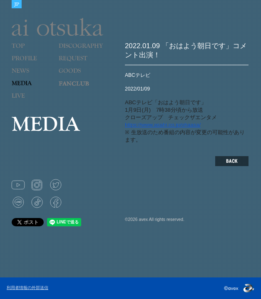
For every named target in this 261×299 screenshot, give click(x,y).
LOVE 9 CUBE (78, 88)
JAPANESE (17, 4)
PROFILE (28, 63)
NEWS (32, 76)
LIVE (32, 101)
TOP (32, 51)
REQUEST (78, 63)
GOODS (78, 76)
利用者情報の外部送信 (27, 287)
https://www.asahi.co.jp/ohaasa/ (163, 125)
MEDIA (32, 88)
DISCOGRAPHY (80, 51)
